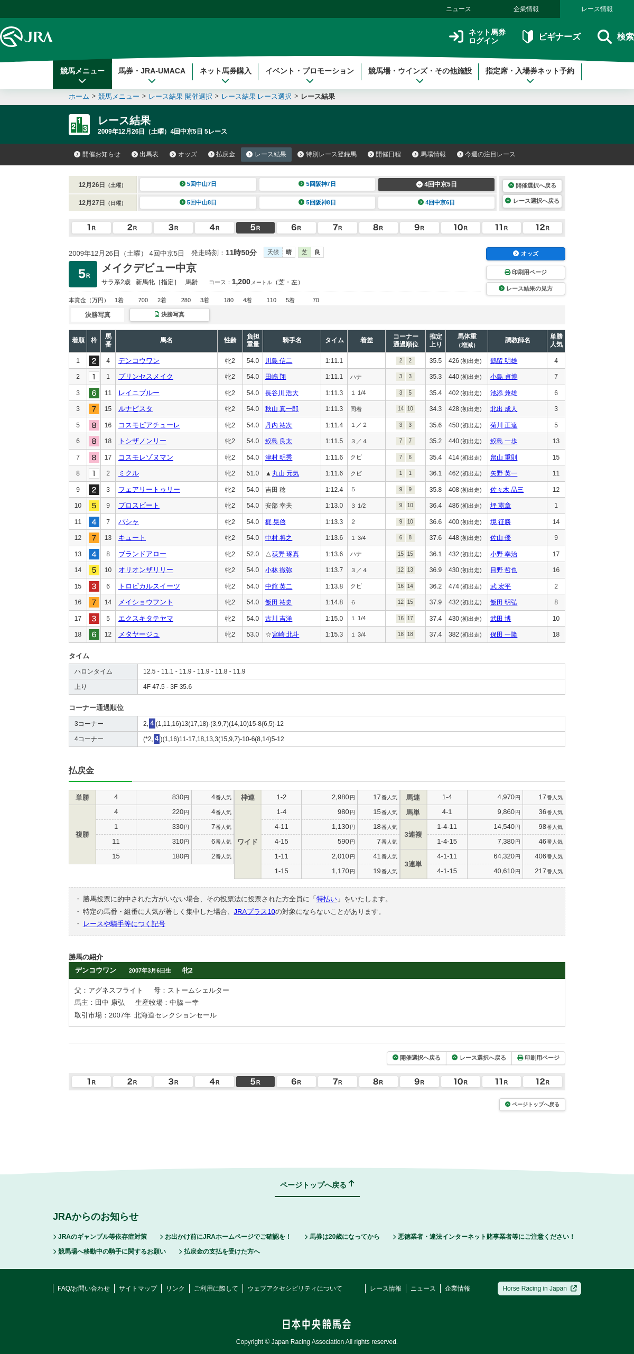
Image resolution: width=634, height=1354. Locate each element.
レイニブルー (139, 393)
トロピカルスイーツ (149, 586)
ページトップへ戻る (532, 1104)
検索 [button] (616, 37)
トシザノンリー (142, 441)
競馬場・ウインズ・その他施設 (420, 76)
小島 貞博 (503, 376)
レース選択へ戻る (532, 201)
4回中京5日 (436, 184)
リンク (175, 1288)
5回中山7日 (198, 184)
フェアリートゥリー (149, 489)
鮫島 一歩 (503, 441)
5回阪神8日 (317, 202)
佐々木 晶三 (507, 489)
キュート (132, 537)
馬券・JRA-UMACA (151, 76)
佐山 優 (500, 537)
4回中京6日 (436, 202)
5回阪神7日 (317, 184)
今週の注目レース (486, 154)
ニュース (458, 9)
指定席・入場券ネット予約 (530, 76)
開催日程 (385, 154)
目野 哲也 (503, 570)
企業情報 (526, 9)
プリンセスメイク (145, 376)
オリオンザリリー (145, 570)
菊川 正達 (503, 425)
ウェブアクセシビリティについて (294, 1288)
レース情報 (597, 9)
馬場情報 (429, 154)
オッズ (183, 154)
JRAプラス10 (254, 912)
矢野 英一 (503, 473)
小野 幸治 (503, 554)
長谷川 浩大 (282, 393)
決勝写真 (169, 314)
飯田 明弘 (503, 602)
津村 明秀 (278, 457)
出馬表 (145, 154)
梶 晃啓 (275, 522)
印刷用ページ (526, 272)
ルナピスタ (135, 409)
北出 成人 (503, 409)
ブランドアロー (142, 554)
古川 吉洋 (278, 618)
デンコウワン (139, 361)
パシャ (128, 522)
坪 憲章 (500, 505)
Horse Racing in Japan (539, 1288)
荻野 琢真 (285, 554)
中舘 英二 (278, 586)
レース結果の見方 (526, 288)
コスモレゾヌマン (145, 457)
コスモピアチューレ (149, 425)
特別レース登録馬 (327, 154)
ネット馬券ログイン (477, 36)
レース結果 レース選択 (256, 96)
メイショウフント (145, 602)
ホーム (79, 96)
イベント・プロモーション (309, 76)
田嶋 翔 (275, 376)
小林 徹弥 (278, 570)
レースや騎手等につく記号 (124, 924)
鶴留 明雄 (503, 361)
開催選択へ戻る (532, 185)
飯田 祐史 (278, 602)
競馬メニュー (82, 76)
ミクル (128, 473)
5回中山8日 (198, 202)
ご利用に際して (216, 1288)
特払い (326, 899)
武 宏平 (500, 586)
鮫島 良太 (278, 441)
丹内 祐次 (278, 425)
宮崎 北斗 (285, 634)
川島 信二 (278, 361)
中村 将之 (278, 537)
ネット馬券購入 (225, 76)
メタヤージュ (139, 634)
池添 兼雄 (503, 393)
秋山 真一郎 (282, 409)
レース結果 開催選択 (180, 96)
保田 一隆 (503, 634)
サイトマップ (138, 1288)
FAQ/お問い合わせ (84, 1288)
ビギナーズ (551, 36)
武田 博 (500, 618)
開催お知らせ (97, 154)
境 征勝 (500, 522)
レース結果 (266, 154)
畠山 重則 (503, 457)
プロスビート (139, 505)
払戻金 (222, 154)
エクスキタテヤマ (145, 618)
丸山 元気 (285, 473)
